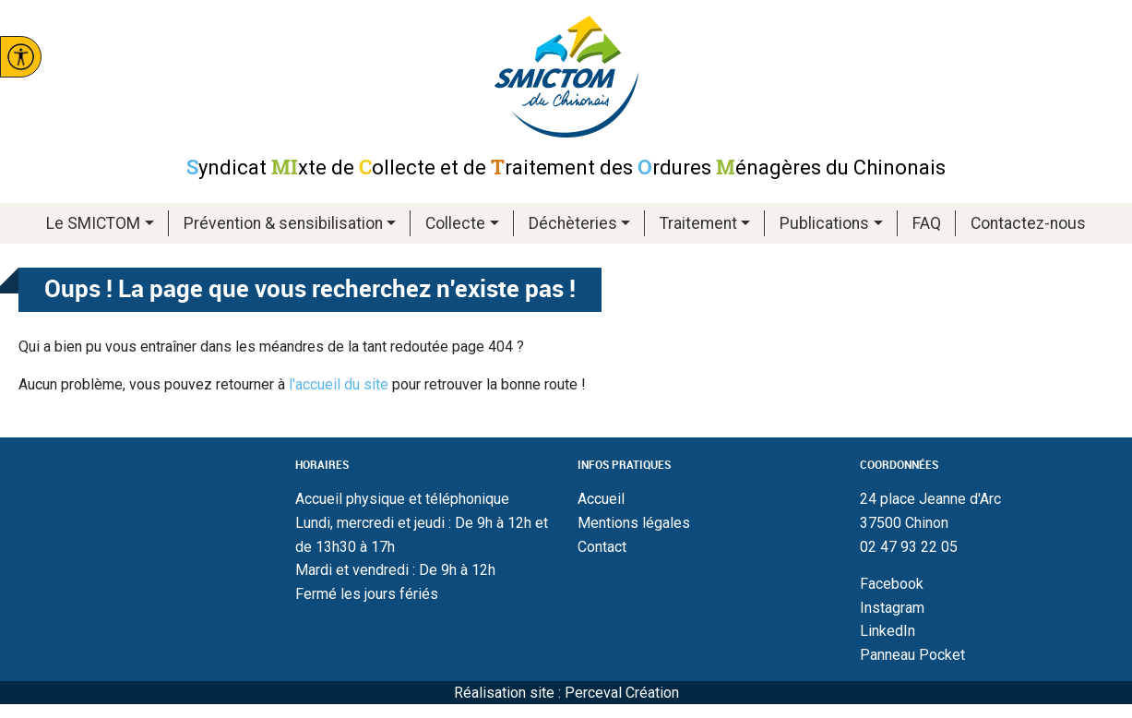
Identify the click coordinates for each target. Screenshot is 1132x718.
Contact (602, 547)
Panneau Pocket (912, 655)
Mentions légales (634, 523)
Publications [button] (824, 223)
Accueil (601, 499)
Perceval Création (622, 692)
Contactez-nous (1028, 223)
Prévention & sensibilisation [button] (283, 223)
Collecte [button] (455, 223)
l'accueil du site (338, 384)
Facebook (891, 583)
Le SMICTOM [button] (93, 223)
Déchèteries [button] (573, 223)
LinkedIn (887, 631)
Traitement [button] (698, 223)
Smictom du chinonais (566, 77)
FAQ (926, 223)
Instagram (892, 607)
